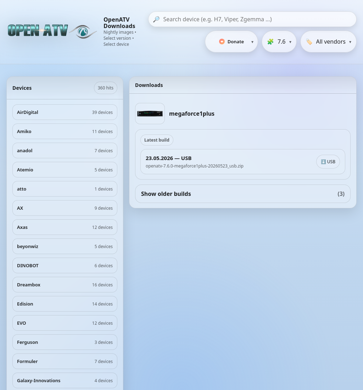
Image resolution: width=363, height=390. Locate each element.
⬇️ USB (328, 162)
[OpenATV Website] (53, 32)
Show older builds (243, 194)
